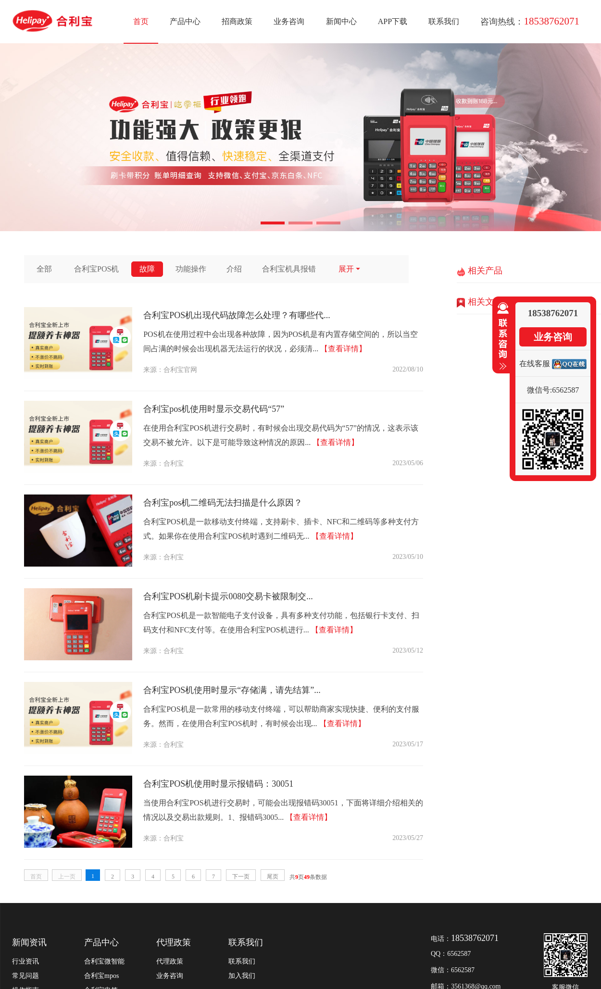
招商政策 (237, 21)
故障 (147, 269)
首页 (141, 21)
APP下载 (392, 21)
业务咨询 (289, 21)
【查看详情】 (343, 349)
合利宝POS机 (96, 269)
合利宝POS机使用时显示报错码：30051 (218, 784)
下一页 (241, 876)
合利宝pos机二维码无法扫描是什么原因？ (222, 502)
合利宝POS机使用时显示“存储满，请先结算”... (232, 690)
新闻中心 (341, 21)
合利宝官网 (180, 369)
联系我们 (443, 21)
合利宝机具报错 (289, 269)
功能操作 (190, 269)
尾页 (272, 876)
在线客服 (534, 363)
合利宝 (173, 463)
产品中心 (185, 21)
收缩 (501, 336)
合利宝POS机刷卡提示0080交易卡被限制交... (228, 596)
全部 (44, 269)
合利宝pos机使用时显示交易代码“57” (213, 409)
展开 (349, 269)
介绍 (234, 269)
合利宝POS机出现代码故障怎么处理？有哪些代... (236, 315)
